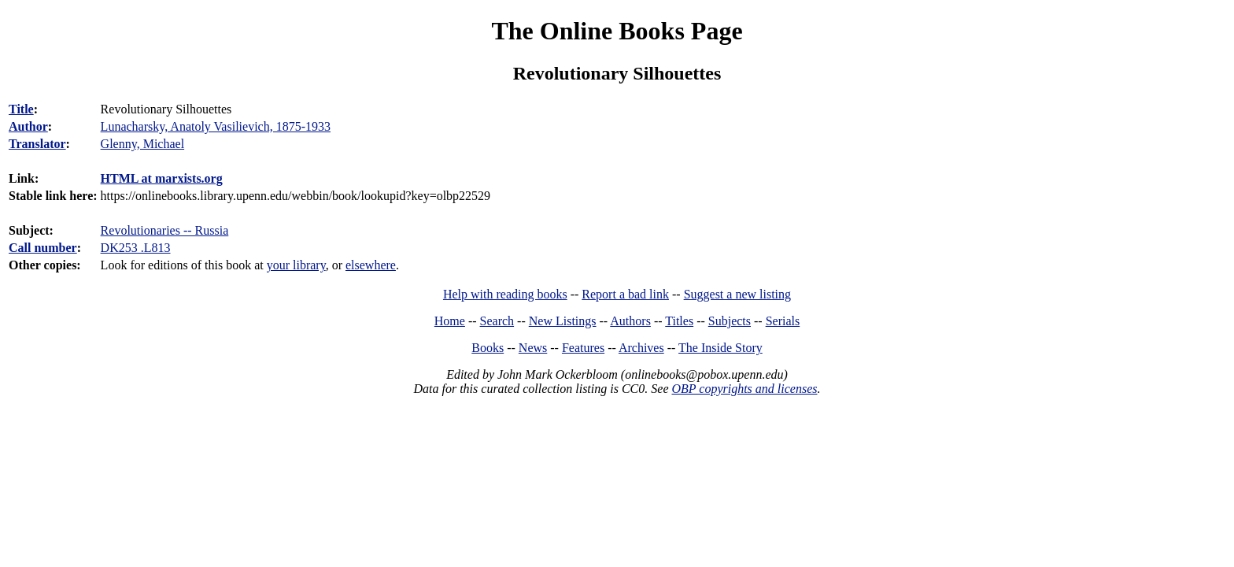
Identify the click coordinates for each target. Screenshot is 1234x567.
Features (583, 347)
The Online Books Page (616, 31)
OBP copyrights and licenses (744, 388)
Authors (630, 321)
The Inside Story (720, 347)
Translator (37, 143)
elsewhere (370, 265)
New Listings (563, 321)
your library (296, 265)
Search (497, 321)
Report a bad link (625, 294)
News (533, 347)
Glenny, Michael (142, 143)
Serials (783, 321)
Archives (641, 347)
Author (28, 126)
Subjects (729, 321)
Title (21, 109)
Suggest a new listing (737, 294)
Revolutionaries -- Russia (165, 230)
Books (487, 347)
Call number (43, 247)
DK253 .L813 (136, 247)
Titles (679, 321)
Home (449, 321)
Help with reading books (505, 294)
